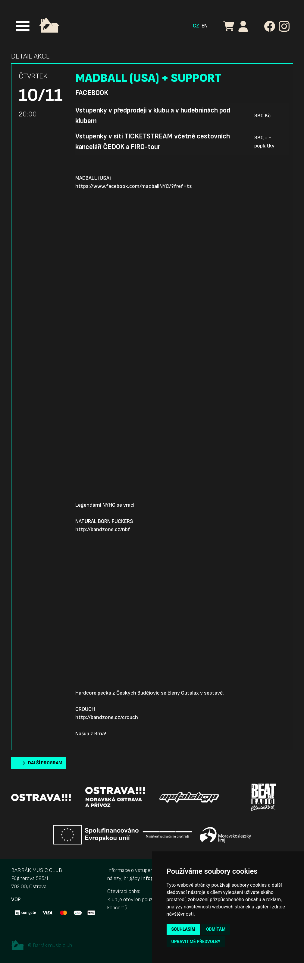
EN (205, 26)
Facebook (91, 93)
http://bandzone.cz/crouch (106, 717)
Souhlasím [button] (183, 929)
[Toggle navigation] (23, 26)
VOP (15, 899)
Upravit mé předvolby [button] (196, 941)
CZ (196, 26)
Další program (45, 763)
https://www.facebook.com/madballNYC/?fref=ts (133, 186)
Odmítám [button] (216, 929)
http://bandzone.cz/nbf (102, 529)
